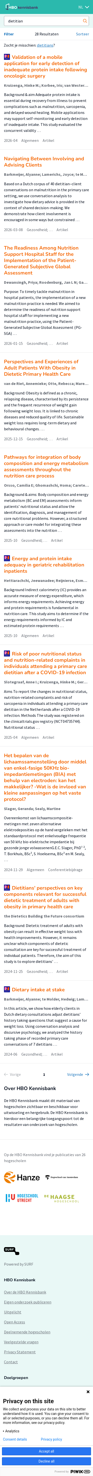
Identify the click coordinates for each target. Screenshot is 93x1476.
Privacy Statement (20, 1351)
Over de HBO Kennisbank (25, 1292)
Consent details (15, 1439)
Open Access (14, 1321)
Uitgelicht (12, 1311)
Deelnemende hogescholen (27, 1331)
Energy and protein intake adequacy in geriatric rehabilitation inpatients (44, 564)
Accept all (46, 1451)
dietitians (45, 45)
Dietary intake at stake (38, 989)
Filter (9, 34)
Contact (11, 1361)
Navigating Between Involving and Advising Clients (44, 161)
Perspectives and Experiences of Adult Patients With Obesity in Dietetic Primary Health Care (41, 367)
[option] (46, 1189)
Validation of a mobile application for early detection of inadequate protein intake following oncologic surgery (45, 66)
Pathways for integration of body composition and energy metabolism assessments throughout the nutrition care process (46, 466)
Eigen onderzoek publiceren (27, 1301)
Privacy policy (51, 1439)
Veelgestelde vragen (21, 1341)
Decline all (47, 1461)
